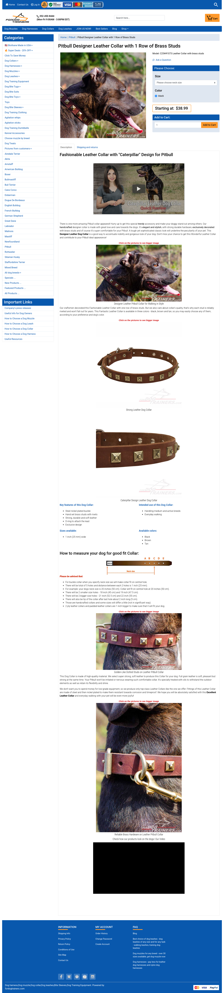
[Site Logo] (17, 17)
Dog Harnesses (30, 28)
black (161, 96)
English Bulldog (12, 205)
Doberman (10, 195)
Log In (35, 4)
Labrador (9, 226)
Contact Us (22, 4)
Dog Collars (48, 28)
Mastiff (8, 236)
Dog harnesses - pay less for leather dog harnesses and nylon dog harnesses (149, 965)
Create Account (102, 944)
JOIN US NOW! (83, 28)
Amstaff (9, 164)
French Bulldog (12, 210)
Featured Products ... (15, 288)
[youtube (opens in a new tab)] (85, 977)
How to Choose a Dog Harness (20, 334)
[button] (216, 4)
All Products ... (12, 293)
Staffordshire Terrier (15, 262)
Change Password (103, 939)
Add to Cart (209, 125)
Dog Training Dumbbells (17, 128)
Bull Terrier (10, 184)
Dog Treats (10, 143)
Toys (7, 102)
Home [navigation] (63, 37)
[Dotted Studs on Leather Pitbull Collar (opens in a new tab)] (139, 641)
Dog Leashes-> (12, 76)
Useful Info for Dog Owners (18, 313)
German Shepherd (14, 215)
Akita (7, 159)
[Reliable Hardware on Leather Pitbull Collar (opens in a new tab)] (139, 767)
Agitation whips (12, 117)
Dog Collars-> (11, 60)
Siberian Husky (12, 257)
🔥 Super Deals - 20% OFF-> (19, 50)
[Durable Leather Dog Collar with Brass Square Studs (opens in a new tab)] (139, 455)
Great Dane (10, 221)
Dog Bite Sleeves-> (14, 107)
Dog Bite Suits (12, 91)
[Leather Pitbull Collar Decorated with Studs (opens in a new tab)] (139, 273)
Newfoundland (12, 241)
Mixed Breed (11, 267)
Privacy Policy (64, 939)
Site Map (62, 955)
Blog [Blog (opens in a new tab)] (114, 28)
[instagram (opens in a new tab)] (92, 977)
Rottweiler (10, 252)
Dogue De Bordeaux (15, 200)
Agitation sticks (12, 122)
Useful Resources (13, 339)
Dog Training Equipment (17, 81)
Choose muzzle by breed (17, 138)
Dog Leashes (65, 28)
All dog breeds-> (13, 272)
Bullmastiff (10, 179)
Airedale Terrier (12, 154)
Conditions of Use (66, 949)
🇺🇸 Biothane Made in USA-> (19, 45)
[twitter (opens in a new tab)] (69, 977)
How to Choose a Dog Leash (19, 323)
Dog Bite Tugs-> (13, 86)
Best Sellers (102, 28)
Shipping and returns (87, 147)
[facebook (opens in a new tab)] (61, 977)
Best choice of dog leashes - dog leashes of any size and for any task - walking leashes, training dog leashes (149, 943)
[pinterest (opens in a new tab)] (77, 977)
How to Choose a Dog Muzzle (19, 318)
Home (10, 4)
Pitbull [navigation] (72, 37)
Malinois (9, 231)
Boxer (8, 174)
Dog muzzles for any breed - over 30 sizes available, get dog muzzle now (149, 955)
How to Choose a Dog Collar (19, 328)
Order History (101, 933)
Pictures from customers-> (18, 148)
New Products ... (13, 283)
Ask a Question (162, 60)
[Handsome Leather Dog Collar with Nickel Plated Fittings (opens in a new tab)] (139, 364)
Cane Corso (11, 190)
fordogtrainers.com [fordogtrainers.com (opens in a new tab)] (15, 988)
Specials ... (10, 277)
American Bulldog (14, 169)
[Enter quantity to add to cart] (177, 125)
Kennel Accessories (15, 133)
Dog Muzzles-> (12, 71)
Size (157, 76)
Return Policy (64, 944)
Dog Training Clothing (16, 112)
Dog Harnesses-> (13, 66)
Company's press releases (18, 308)
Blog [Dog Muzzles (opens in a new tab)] (135, 933)
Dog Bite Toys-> (12, 97)
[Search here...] (139, 18)
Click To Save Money (15, 55)
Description (66, 147)
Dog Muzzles (11, 28)
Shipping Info (64, 933)
